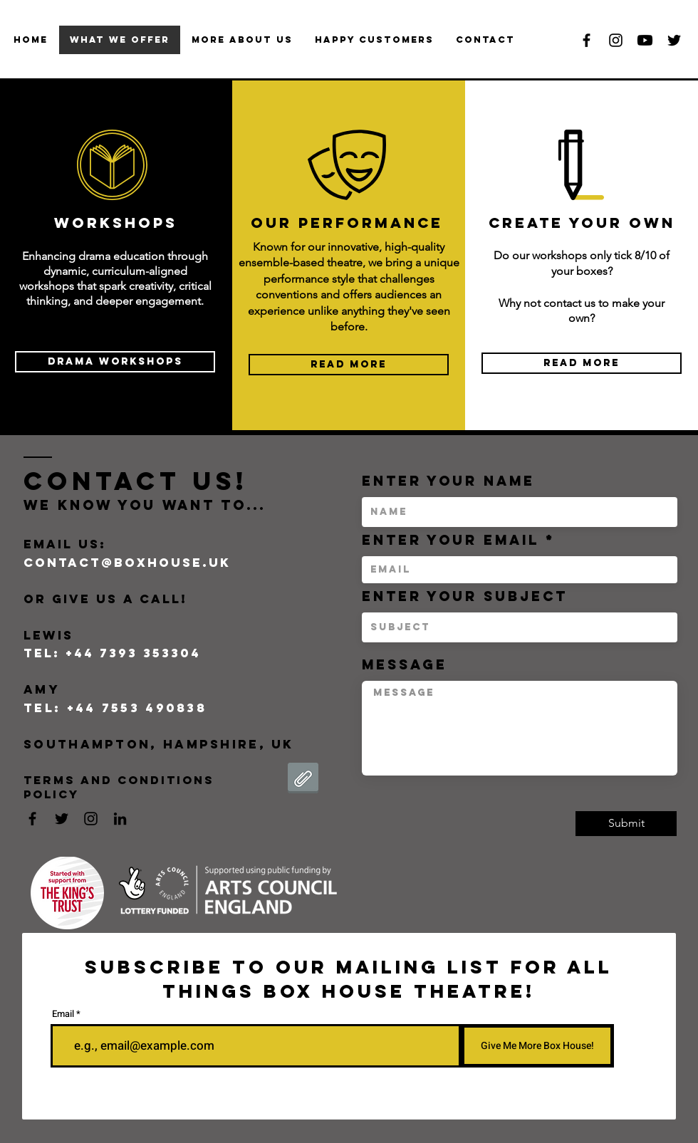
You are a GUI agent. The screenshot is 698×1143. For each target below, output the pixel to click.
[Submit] (626, 823)
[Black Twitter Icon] (674, 40)
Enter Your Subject (465, 596)
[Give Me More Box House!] (537, 1046)
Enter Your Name (448, 481)
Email (63, 1013)
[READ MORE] (349, 364)
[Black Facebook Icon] (586, 40)
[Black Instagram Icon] (616, 40)
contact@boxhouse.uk (127, 562)
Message (404, 665)
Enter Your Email (450, 540)
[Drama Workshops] (115, 361)
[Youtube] (645, 40)
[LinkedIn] (120, 819)
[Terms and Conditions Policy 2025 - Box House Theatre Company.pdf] (303, 779)
